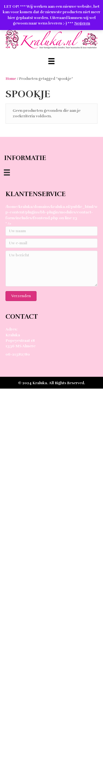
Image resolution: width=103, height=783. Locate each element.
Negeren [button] (82, 23)
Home (10, 79)
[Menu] (51, 61)
